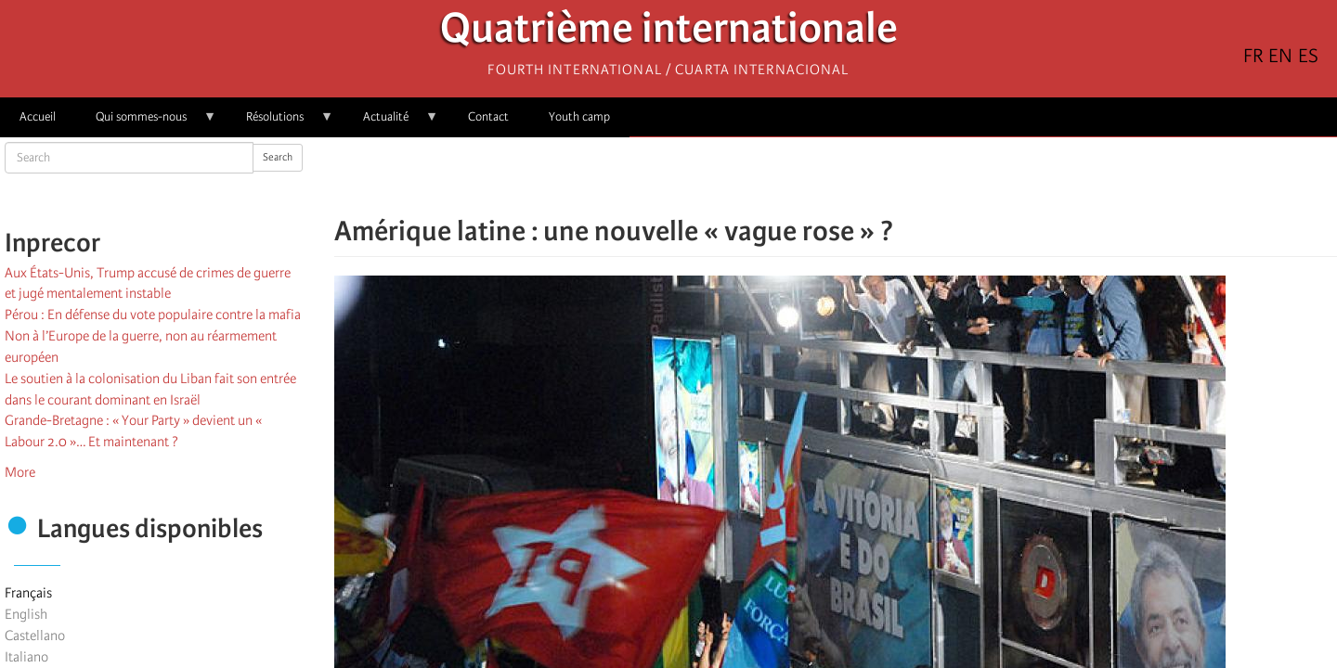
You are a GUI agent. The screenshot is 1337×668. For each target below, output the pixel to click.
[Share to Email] (861, 176)
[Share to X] (809, 176)
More (20, 472)
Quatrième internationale (669, 33)
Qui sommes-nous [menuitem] (146, 122)
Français (28, 592)
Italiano (26, 657)
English (26, 614)
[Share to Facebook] (783, 176)
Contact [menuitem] (488, 116)
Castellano (35, 635)
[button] (887, 176)
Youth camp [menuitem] (579, 116)
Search (277, 157)
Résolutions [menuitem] (280, 122)
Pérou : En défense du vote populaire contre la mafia (153, 314)
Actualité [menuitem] (391, 122)
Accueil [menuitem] (37, 116)
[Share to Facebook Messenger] (835, 176)
